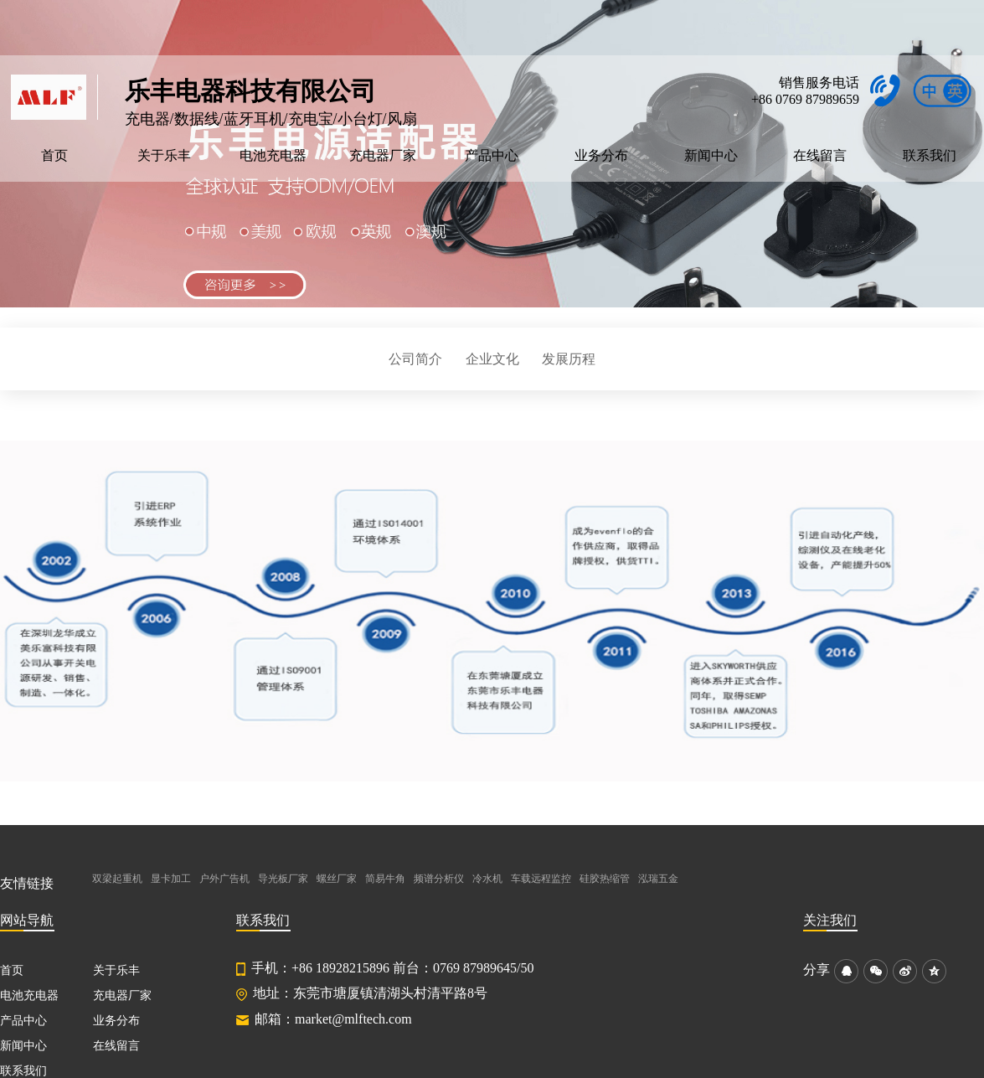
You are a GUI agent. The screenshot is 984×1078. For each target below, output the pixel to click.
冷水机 (487, 879)
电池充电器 (273, 155)
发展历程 (568, 359)
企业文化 (492, 359)
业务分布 (601, 155)
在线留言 (820, 155)
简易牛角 (385, 879)
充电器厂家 (382, 155)
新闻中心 (711, 155)
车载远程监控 (541, 879)
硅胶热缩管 (605, 879)
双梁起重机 (117, 879)
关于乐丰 (164, 155)
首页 (54, 155)
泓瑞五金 (658, 879)
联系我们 (929, 155)
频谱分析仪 (439, 879)
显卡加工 (171, 879)
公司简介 (415, 359)
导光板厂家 (283, 879)
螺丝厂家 (337, 879)
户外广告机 (224, 879)
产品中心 (491, 155)
